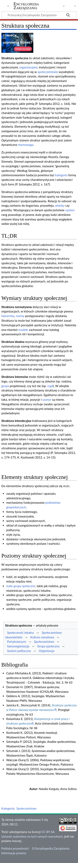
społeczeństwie (48, 72)
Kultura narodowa (42, 637)
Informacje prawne (13, 853)
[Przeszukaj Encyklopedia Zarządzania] (39, 15)
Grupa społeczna (48, 646)
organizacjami (28, 67)
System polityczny (19, 651)
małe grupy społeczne (20, 586)
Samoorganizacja (18, 646)
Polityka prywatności (15, 848)
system (70, 210)
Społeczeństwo (44, 641)
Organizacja (46, 651)
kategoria (61, 175)
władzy (59, 205)
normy (20, 316)
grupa (5, 386)
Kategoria (7, 808)
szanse (46, 399)
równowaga (25, 144)
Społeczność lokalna (20, 632)
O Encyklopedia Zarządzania (50, 848)
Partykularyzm (16, 641)
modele (23, 329)
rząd (50, 386)
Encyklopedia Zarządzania (26, 5)
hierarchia (7, 316)
